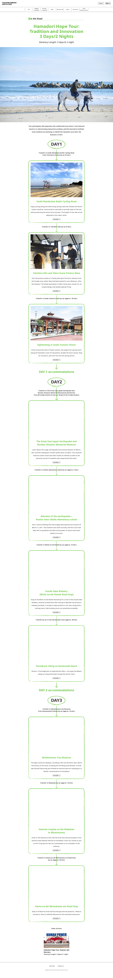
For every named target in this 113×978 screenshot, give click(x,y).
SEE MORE (55, 219)
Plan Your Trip (60, 9)
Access (67, 9)
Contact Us (61, 966)
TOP (29, 9)
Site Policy (52, 966)
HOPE (52, 9)
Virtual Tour (75, 9)
